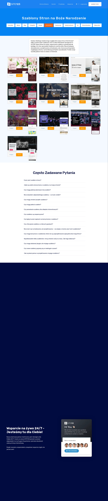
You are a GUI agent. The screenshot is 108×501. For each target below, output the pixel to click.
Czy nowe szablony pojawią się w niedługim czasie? (40, 248)
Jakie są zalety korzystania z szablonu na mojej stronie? (42, 185)
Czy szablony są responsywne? (34, 214)
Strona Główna (44, 4)
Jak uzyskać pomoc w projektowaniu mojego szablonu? (42, 253)
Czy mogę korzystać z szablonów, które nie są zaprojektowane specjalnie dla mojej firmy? (52, 234)
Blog (25, 25)
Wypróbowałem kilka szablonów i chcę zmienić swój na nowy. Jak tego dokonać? (49, 239)
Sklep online (97, 25)
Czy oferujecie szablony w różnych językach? (38, 224)
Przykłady (62, 4)
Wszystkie (10, 25)
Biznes (18, 25)
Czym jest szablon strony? (32, 180)
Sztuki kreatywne (69, 25)
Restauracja (58, 25)
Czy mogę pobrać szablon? (32, 204)
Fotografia (32, 25)
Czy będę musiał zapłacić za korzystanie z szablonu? (41, 219)
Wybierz (19, 75)
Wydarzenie (49, 25)
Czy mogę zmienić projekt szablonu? (35, 200)
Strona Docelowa (86, 25)
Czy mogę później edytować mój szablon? (37, 190)
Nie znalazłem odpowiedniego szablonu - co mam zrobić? (42, 195)
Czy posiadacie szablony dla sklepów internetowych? (41, 209)
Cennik (54, 4)
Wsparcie (70, 4)
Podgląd (11, 75)
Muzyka (40, 25)
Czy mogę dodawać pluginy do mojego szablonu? (39, 243)
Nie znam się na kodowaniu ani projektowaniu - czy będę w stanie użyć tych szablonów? (52, 229)
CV (77, 25)
